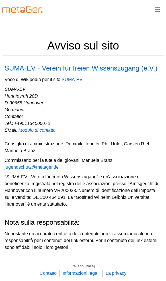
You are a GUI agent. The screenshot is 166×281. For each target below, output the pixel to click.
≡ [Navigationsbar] (157, 9)
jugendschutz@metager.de (32, 167)
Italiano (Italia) (83, 266)
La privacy (116, 273)
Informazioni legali (81, 273)
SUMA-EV (72, 79)
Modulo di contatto (37, 130)
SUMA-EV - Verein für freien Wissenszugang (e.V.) (81, 68)
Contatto (48, 273)
